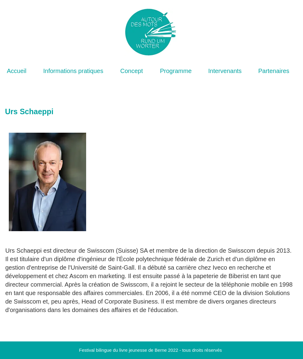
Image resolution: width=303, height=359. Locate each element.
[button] (77, 71)
